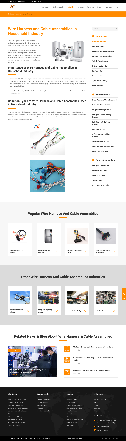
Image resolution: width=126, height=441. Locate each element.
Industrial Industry (98, 46)
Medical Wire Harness (100, 151)
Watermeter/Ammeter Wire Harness (106, 251)
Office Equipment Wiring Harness (101, 135)
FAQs (95, 402)
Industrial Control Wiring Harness (101, 123)
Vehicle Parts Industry (100, 61)
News (99, 7)
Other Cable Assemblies (100, 185)
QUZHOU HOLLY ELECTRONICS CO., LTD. (27, 438)
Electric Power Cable (99, 170)
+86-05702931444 (35, 1)
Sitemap (70, 438)
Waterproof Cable (98, 175)
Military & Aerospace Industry (102, 56)
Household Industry (27, 14)
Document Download (100, 399)
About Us (81, 7)
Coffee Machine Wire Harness (20, 251)
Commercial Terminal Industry (103, 76)
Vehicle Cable (97, 180)
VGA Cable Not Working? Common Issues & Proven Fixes (93, 347)
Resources (90, 7)
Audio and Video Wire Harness (103, 146)
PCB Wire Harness (98, 129)
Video (96, 405)
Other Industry (97, 86)
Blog (95, 411)
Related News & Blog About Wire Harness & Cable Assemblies (63, 336)
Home (12, 14)
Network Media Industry (100, 66)
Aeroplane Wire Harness (100, 141)
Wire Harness (45, 7)
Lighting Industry (98, 71)
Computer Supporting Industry (103, 51)
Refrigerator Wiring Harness (48, 251)
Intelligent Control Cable (100, 166)
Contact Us (108, 7)
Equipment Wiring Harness (101, 110)
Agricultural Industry (99, 81)
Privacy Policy (78, 438)
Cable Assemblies (58, 7)
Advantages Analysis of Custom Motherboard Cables (91, 370)
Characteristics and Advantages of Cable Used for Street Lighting (93, 359)
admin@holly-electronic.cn (16, 1)
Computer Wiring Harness (101, 105)
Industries (71, 7)
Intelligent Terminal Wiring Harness (101, 116)
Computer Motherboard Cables (77, 251)
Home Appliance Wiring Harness (103, 100)
